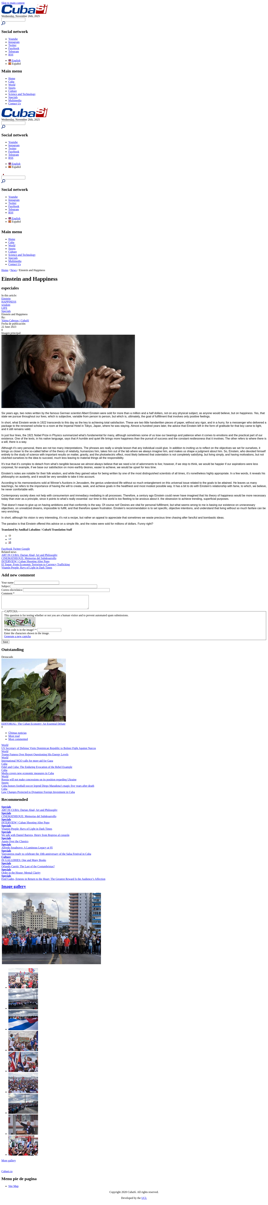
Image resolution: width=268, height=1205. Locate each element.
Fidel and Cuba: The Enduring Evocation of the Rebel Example (36, 769)
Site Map (13, 1188)
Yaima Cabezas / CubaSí (15, 320)
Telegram (13, 51)
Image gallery (13, 889)
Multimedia (14, 100)
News (13, 270)
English (14, 60)
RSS (10, 54)
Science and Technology (22, 94)
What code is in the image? (20, 632)
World (11, 84)
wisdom (5, 304)
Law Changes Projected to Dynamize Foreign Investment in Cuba (38, 794)
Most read (14, 738)
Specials (13, 97)
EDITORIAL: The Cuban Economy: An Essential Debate (33, 726)
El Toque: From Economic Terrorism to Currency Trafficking (35, 564)
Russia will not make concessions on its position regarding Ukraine (39, 782)
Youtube (13, 38)
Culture (12, 91)
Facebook (13, 48)
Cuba (11, 81)
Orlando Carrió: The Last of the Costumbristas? (28, 869)
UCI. (144, 1200)
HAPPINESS (8, 301)
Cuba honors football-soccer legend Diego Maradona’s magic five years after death (47, 788)
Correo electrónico (12, 589)
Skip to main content (13, 2)
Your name (7, 582)
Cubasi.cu (7, 1173)
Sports (12, 87)
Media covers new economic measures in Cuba (27, 775)
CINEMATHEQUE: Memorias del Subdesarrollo (28, 558)
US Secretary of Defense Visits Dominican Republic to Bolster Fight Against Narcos (48, 750)
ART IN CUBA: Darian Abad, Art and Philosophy (29, 555)
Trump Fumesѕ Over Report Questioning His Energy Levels (34, 757)
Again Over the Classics (14, 843)
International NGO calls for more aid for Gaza (27, 763)
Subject (5, 586)
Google (26, 548)
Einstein (5, 298)
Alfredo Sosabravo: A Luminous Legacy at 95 (27, 850)
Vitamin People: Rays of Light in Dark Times (26, 567)
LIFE (4, 307)
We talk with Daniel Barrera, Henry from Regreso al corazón (35, 837)
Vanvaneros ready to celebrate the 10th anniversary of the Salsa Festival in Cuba (46, 856)
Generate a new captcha (17, 639)
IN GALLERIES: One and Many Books (23, 862)
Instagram (14, 42)
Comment (7, 593)
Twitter (12, 45)
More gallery (8, 1163)
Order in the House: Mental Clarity (20, 875)
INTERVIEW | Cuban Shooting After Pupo (25, 561)
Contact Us (14, 103)
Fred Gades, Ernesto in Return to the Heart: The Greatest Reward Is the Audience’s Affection (53, 881)
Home (11, 78)
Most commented (18, 741)
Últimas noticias (17, 735)
